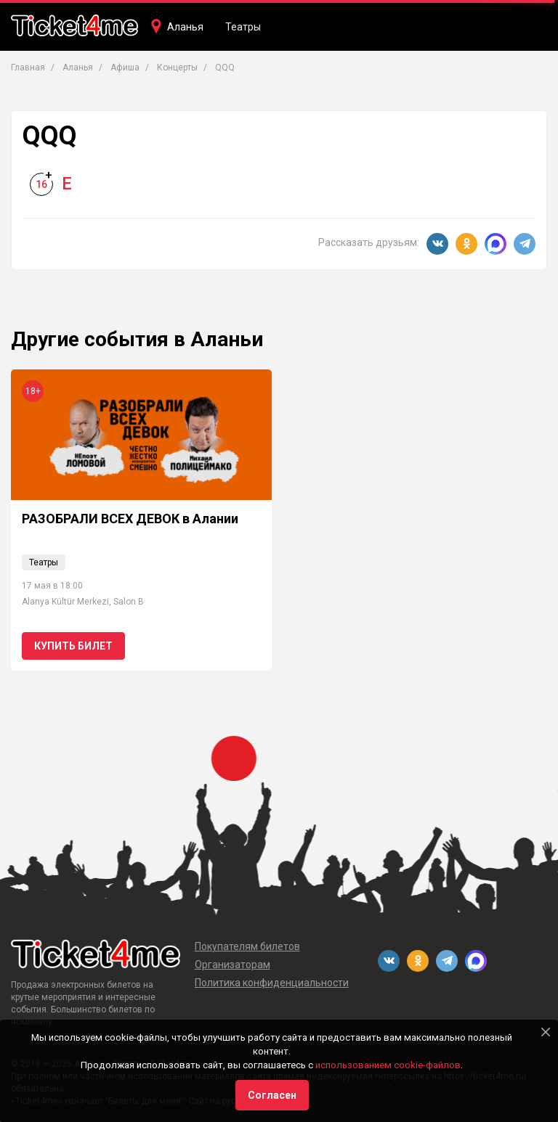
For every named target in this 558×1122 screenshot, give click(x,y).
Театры (243, 27)
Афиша (125, 67)
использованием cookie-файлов (388, 1065)
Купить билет (73, 646)
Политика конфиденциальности (272, 982)
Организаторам (232, 964)
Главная (28, 67)
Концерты (177, 67)
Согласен (272, 1095)
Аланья (185, 27)
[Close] (545, 1032)
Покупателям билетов (247, 946)
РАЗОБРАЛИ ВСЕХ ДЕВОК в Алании (130, 518)
